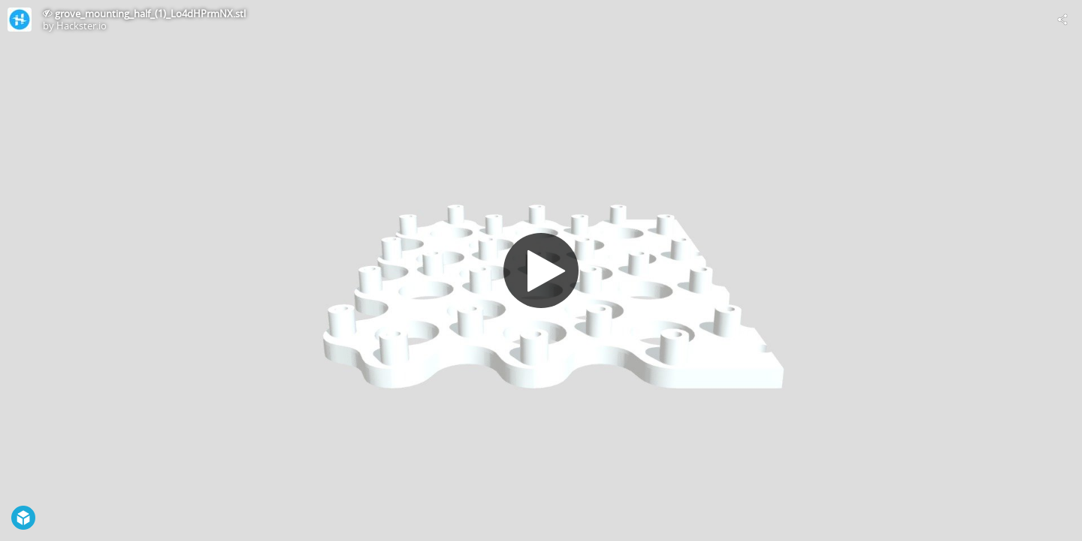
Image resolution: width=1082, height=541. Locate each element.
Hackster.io (81, 25)
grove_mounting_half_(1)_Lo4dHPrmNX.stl (150, 13)
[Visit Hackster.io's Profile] (20, 20)
